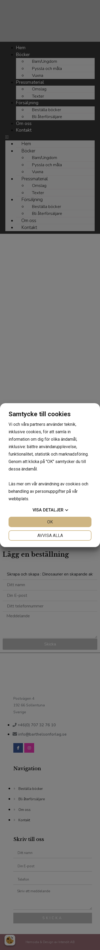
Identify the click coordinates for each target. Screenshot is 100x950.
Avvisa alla (50, 535)
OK (50, 521)
